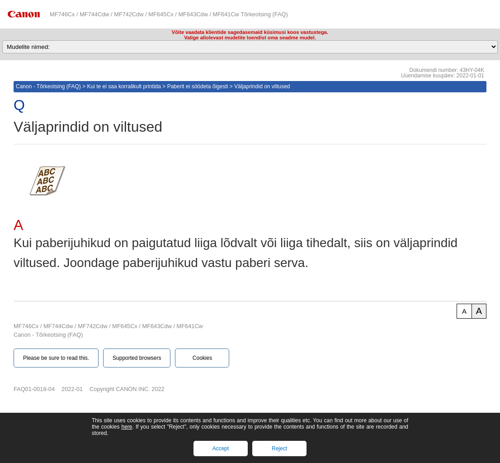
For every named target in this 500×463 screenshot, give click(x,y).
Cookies (202, 358)
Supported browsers (137, 358)
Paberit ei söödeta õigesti (197, 86)
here (126, 427)
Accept (220, 448)
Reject (279, 448)
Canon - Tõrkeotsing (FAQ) (48, 86)
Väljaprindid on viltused (262, 86)
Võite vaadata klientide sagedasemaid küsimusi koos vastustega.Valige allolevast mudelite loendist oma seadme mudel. (250, 34)
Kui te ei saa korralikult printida (124, 86)
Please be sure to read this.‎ (56, 358)
